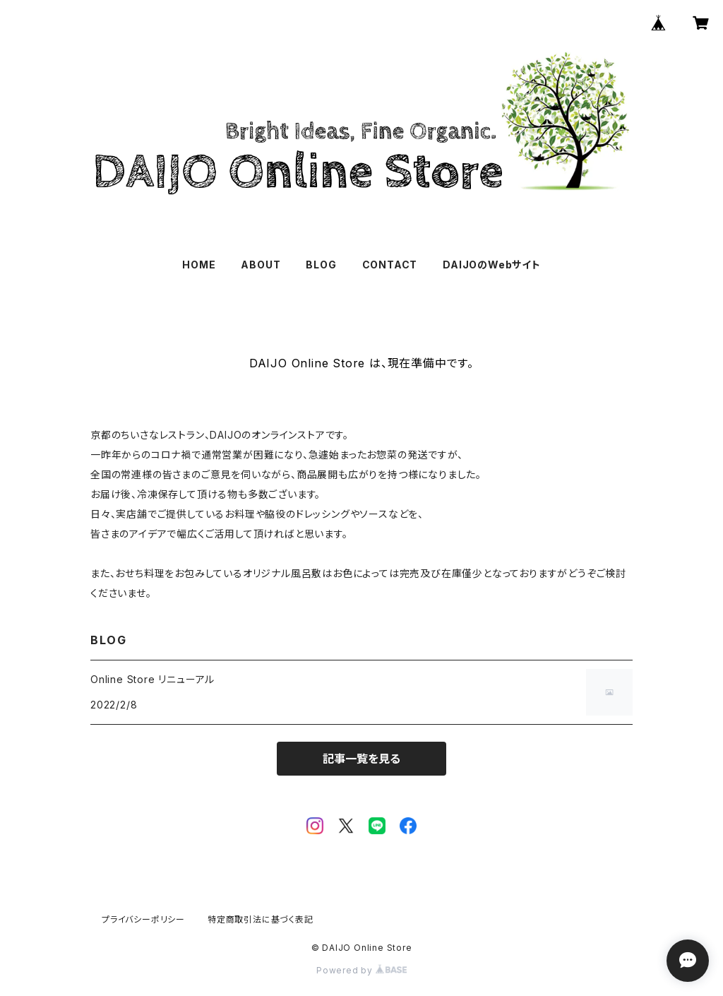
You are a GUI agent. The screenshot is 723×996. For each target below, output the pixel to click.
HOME (198, 265)
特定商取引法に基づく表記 (260, 919)
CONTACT (390, 265)
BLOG (321, 265)
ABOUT (260, 265)
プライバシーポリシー (143, 919)
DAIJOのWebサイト (492, 265)
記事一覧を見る (361, 759)
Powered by (361, 970)
